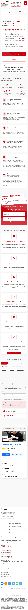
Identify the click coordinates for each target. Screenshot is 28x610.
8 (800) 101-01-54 (6, 550)
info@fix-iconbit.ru (6, 554)
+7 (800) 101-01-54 (16, 2)
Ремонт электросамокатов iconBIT (18, 529)
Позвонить (20, 11)
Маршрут (6, 454)
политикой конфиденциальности (16, 222)
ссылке (7, 519)
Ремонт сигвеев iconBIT (15, 526)
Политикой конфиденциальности (17, 399)
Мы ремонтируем (6, 11)
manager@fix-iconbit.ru (7, 557)
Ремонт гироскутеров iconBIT (16, 532)
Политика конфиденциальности (14, 595)
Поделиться (2, 583)
